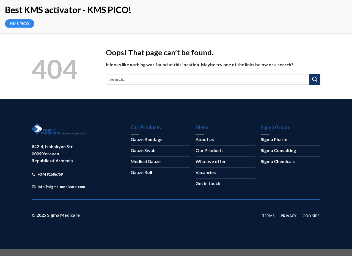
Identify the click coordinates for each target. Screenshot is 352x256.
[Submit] (314, 79)
